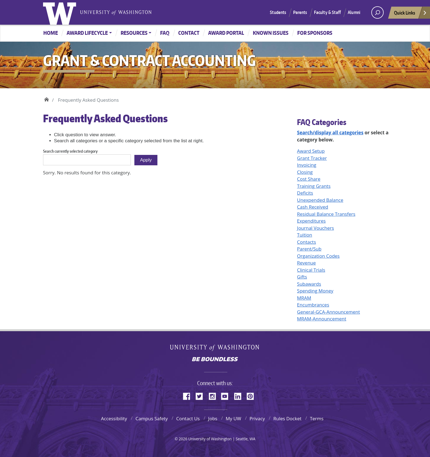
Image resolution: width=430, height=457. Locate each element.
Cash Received (312, 207)
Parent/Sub (309, 249)
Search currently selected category (70, 151)
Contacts (306, 242)
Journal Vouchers (315, 228)
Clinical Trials (311, 270)
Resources (134, 32)
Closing (305, 172)
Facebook (188, 395)
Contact (188, 32)
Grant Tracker (312, 158)
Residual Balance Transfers (326, 214)
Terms (317, 418)
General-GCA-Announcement (328, 312)
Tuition (304, 235)
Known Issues (270, 32)
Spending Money (315, 291)
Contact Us (188, 418)
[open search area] (377, 12)
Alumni (354, 12)
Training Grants (313, 186)
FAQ (164, 32)
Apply (146, 160)
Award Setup (311, 151)
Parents (300, 12)
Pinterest (252, 395)
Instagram (214, 395)
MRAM (304, 298)
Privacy (257, 418)
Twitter (201, 395)
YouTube (227, 395)
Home (50, 32)
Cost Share (308, 179)
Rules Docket (287, 418)
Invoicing (306, 165)
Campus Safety (151, 418)
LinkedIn (239, 395)
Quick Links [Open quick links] (410, 14)
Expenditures (311, 221)
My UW (233, 418)
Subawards (309, 284)
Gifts (302, 277)
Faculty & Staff (327, 12)
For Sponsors (314, 32)
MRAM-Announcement (321, 319)
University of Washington (61, 12)
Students (278, 12)
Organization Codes (318, 256)
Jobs (212, 418)
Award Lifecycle (87, 32)
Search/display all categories (330, 132)
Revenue (306, 263)
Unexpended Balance (320, 200)
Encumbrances (313, 305)
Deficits (305, 193)
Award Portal (226, 32)
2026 (183, 438)
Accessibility (114, 418)
